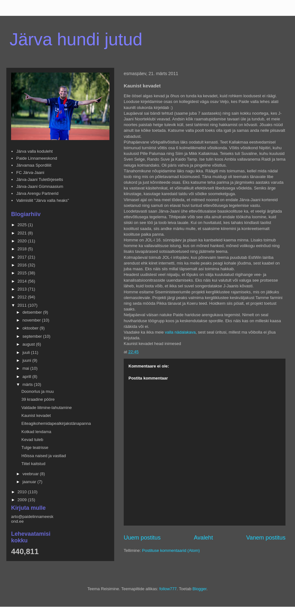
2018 (22, 248)
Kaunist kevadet (36, 415)
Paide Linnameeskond (36, 158)
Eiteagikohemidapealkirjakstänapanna (56, 423)
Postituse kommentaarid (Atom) (171, 550)
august (29, 344)
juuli (27, 352)
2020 (22, 241)
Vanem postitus (265, 537)
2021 (22, 233)
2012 (22, 297)
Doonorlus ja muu (37, 391)
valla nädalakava (180, 332)
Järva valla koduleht (34, 151)
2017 (22, 257)
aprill (27, 376)
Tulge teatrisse (34, 447)
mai (26, 368)
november (32, 320)
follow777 (168, 588)
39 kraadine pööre (38, 399)
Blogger (199, 588)
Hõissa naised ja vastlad (43, 455)
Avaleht (203, 537)
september (33, 336)
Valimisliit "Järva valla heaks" (42, 200)
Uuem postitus (142, 537)
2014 (22, 281)
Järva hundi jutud (76, 39)
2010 (22, 491)
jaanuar (30, 481)
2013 (22, 289)
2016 (22, 265)
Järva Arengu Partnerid (37, 193)
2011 (22, 305)
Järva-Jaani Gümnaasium (39, 186)
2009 (22, 499)
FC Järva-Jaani (30, 172)
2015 (22, 273)
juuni (27, 360)
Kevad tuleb (32, 439)
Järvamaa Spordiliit (33, 165)
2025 (22, 224)
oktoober (31, 328)
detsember (33, 312)
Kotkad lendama (36, 431)
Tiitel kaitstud (33, 463)
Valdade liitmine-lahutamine (46, 407)
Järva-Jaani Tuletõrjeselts (39, 179)
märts (28, 384)
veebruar (31, 473)
